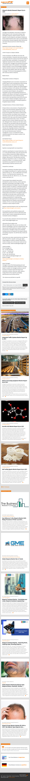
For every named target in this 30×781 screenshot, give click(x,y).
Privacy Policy (8, 776)
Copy (25, 285)
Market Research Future (6, 723)
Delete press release (8, 302)
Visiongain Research (13, 14)
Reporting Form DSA (4, 777)
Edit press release (20, 302)
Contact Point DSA (23, 776)
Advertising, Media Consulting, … (13, 334)
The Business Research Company (8, 516)
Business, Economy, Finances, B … (13, 596)
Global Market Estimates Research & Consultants (11, 557)
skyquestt (4, 682)
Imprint (4, 776)
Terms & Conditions (15, 776)
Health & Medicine (15, 13)
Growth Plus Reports (6, 597)
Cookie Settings (12, 777)
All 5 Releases (5, 487)
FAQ (1, 776)
